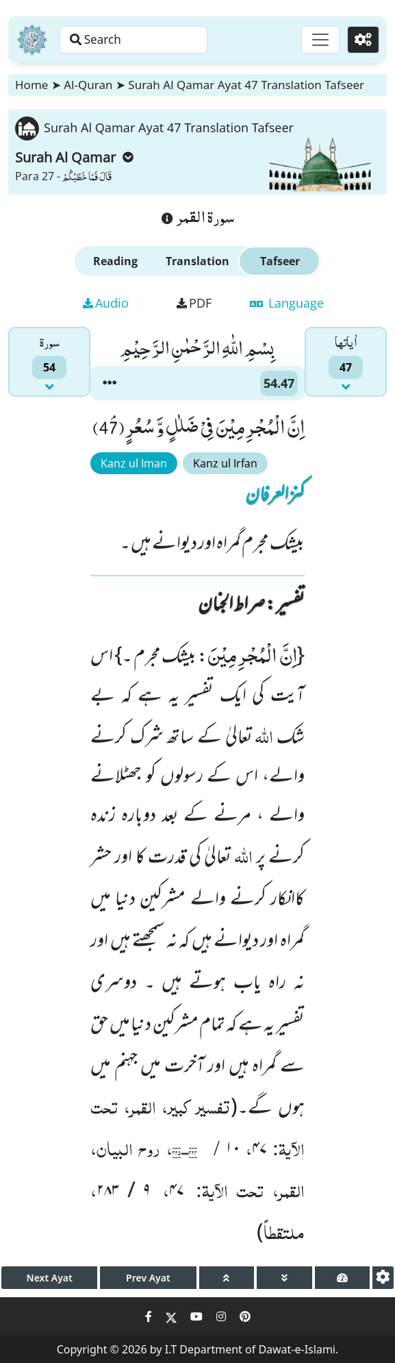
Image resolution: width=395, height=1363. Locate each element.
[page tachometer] (343, 1277)
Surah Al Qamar (74, 157)
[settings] (383, 1277)
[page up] (227, 1277)
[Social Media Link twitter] (172, 1316)
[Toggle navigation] (317, 39)
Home (31, 85)
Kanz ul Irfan (225, 463)
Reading (115, 261)
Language (287, 303)
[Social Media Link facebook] (150, 1316)
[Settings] (362, 39)
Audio (106, 303)
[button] (109, 383)
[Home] (32, 40)
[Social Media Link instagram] (222, 1316)
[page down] (284, 1277)
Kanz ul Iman (134, 463)
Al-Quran (88, 85)
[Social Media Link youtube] (197, 1316)
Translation (197, 261)
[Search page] (145, 40)
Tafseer (280, 261)
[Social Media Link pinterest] (245, 1316)
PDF (194, 303)
